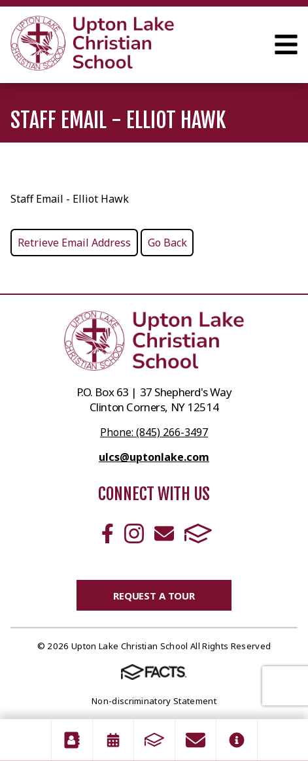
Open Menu (286, 44)
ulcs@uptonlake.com (154, 457)
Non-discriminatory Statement (154, 701)
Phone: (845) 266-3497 (154, 432)
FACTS (198, 533)
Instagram (134, 533)
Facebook (107, 533)
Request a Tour (154, 595)
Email (164, 533)
